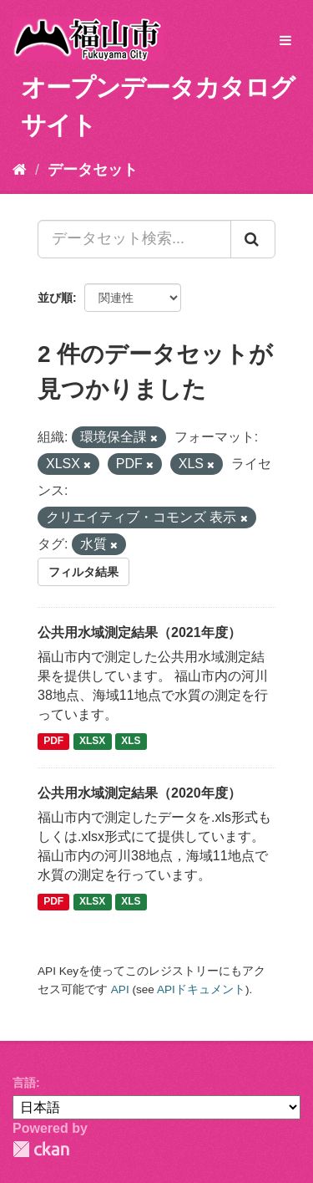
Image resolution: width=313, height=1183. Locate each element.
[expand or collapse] (285, 41)
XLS (130, 741)
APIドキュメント (201, 989)
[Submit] (252, 239)
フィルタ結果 (83, 572)
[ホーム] (20, 169)
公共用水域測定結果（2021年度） (139, 632)
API (120, 989)
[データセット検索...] (134, 239)
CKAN (41, 1149)
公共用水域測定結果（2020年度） (139, 793)
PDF (53, 741)
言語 (24, 1082)
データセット (93, 169)
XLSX (92, 741)
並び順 (55, 297)
